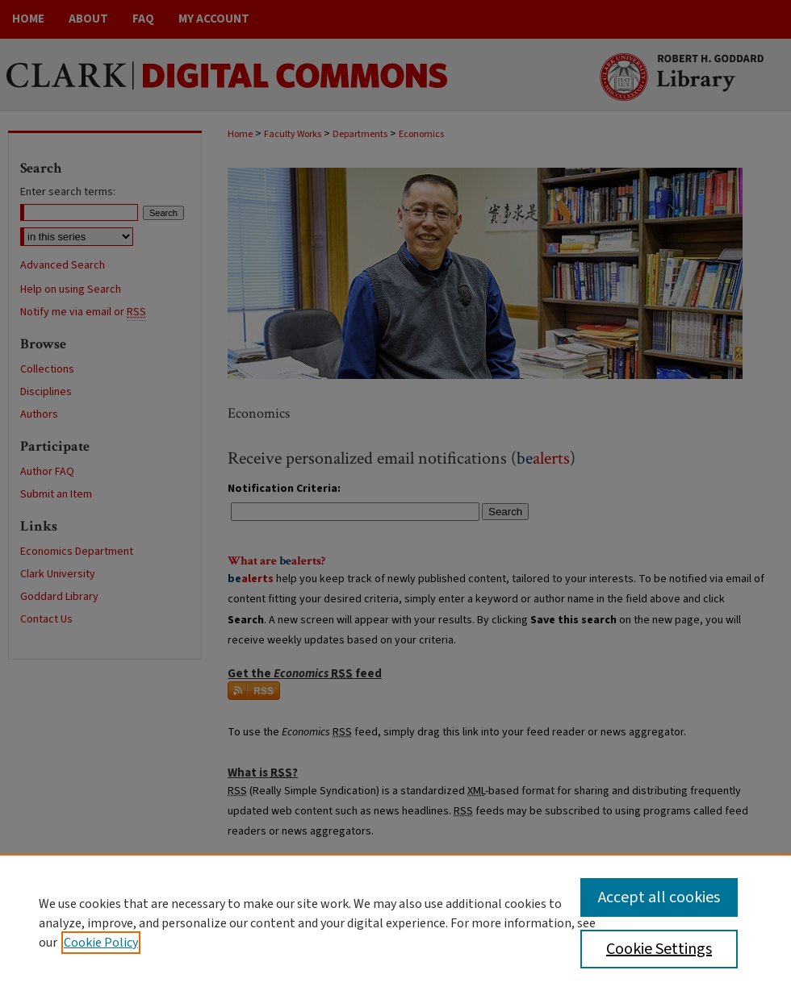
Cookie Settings (659, 949)
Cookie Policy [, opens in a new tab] (101, 942)
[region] (395, 922)
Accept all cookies (659, 897)
